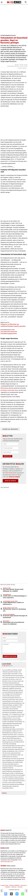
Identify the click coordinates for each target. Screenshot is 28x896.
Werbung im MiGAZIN (14, 885)
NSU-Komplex (4, 388)
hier (20, 844)
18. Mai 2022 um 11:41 (7, 665)
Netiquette (7, 887)
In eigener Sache (4, 885)
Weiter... (24, 879)
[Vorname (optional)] (10, 448)
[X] (14, 894)
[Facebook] (9, 894)
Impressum (14, 887)
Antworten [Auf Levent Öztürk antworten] (4, 793)
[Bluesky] (20, 894)
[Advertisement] (14, 19)
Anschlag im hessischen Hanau (9, 390)
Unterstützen (23, 885)
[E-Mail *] (10, 444)
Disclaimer (20, 887)
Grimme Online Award (10, 473)
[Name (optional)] (10, 452)
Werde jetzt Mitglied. (14, 477)
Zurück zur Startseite (10, 429)
